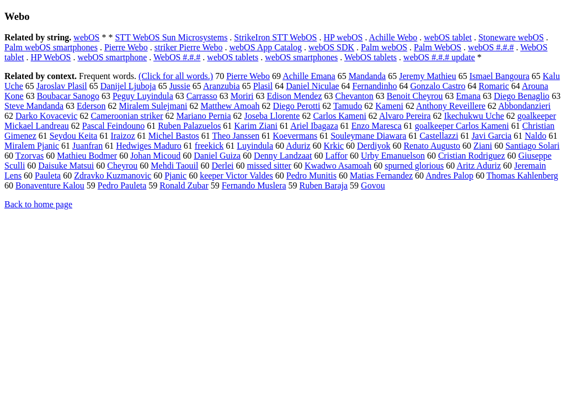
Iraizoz (122, 135)
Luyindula (255, 145)
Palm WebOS (437, 47)
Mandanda (367, 76)
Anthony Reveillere (451, 106)
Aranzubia (221, 86)
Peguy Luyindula (143, 96)
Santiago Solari (532, 145)
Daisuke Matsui (66, 165)
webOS (86, 37)
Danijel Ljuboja (128, 86)
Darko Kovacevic (46, 116)
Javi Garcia (491, 135)
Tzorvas (29, 155)
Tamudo (347, 106)
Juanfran (87, 145)
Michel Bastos (173, 135)
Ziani (482, 145)
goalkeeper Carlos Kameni (462, 125)
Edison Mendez (294, 96)
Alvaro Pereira (405, 116)
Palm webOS (384, 47)
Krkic (334, 145)
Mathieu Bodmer (87, 155)
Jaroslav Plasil (61, 86)
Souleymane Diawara (368, 135)
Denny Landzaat (283, 155)
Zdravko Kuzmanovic (112, 175)
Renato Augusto (431, 145)
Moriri (242, 96)
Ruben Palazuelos (189, 125)
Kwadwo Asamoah (338, 165)
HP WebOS (51, 57)
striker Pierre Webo (188, 47)
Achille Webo (393, 37)
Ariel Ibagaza (314, 125)
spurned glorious (414, 165)
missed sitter (269, 165)
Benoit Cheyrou (415, 96)
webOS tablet (448, 37)
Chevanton (354, 96)
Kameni (389, 106)
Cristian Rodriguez (471, 155)
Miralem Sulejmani (153, 106)
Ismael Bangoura (500, 76)
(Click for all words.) (175, 76)
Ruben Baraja (324, 185)
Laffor (336, 155)
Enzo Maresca (376, 125)
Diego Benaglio (522, 96)
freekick (209, 145)
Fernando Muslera (254, 185)
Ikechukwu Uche (474, 116)
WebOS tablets (370, 57)
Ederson (91, 106)
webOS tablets (232, 57)
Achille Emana (308, 76)
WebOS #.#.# (176, 57)
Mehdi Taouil (174, 165)
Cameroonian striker (126, 116)
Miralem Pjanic (31, 145)
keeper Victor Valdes (236, 175)
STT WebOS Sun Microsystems (171, 37)
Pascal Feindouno (113, 125)
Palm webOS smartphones (51, 47)
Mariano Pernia (203, 116)
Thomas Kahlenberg (522, 175)
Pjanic (175, 175)
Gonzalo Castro (437, 86)
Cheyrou (122, 165)
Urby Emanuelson (393, 155)
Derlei (222, 165)
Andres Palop (449, 175)
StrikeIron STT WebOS (275, 37)
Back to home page (38, 204)
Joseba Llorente (272, 116)
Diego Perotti (297, 106)
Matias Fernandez (381, 175)
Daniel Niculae (312, 86)
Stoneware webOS (511, 37)
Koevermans (295, 135)
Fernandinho (375, 86)
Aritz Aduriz (478, 165)
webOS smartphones (301, 57)
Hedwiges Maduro (149, 145)
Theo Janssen (236, 135)
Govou (373, 185)
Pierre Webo (126, 47)
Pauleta (48, 175)
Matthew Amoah (230, 106)
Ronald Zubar (183, 185)
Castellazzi (438, 135)
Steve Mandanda (33, 106)
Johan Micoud (155, 155)
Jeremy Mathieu (427, 76)
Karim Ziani (256, 125)
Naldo (535, 135)
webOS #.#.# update (439, 57)
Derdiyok (373, 145)
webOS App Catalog (265, 47)
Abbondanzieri (524, 106)
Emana (468, 96)
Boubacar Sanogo (68, 96)
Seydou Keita (74, 135)
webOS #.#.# (491, 47)
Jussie (179, 86)
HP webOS (343, 37)
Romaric (493, 86)
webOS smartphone (112, 57)
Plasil (263, 86)
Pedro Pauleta (122, 185)
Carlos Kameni (339, 116)
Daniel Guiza (217, 155)
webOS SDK (331, 47)
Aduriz (298, 145)
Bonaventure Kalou (49, 185)
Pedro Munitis (311, 175)
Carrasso (201, 96)
